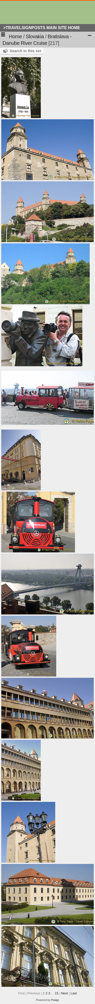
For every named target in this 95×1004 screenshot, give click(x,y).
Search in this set (25, 51)
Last (73, 993)
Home (15, 36)
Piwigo (55, 999)
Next (64, 993)
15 (56, 993)
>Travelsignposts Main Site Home (41, 28)
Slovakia (35, 36)
